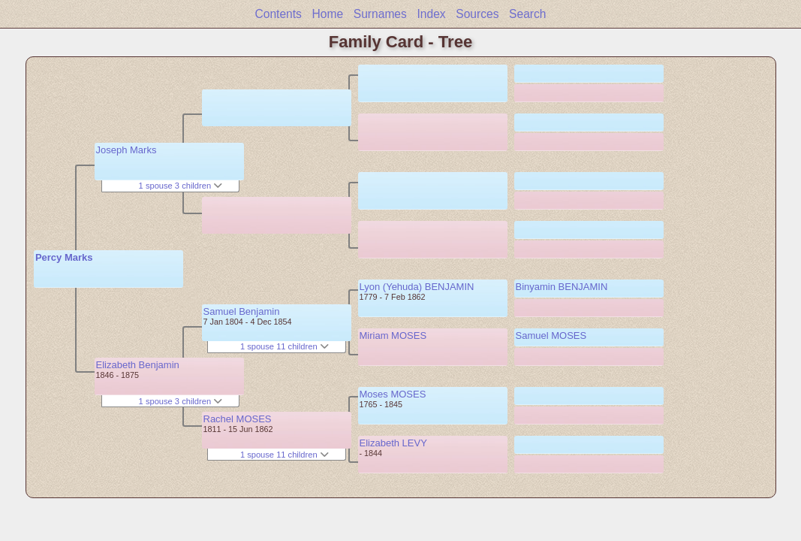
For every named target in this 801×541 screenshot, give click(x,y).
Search (527, 14)
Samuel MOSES (551, 335)
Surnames (380, 14)
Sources (477, 14)
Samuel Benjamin (241, 311)
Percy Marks (64, 257)
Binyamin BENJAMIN (562, 286)
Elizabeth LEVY (393, 443)
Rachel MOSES (237, 419)
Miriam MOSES (393, 335)
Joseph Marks (126, 150)
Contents (277, 14)
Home (328, 14)
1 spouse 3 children (181, 185)
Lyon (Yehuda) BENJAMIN (417, 286)
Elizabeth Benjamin (137, 364)
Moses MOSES (393, 394)
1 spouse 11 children (284, 346)
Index (431, 14)
